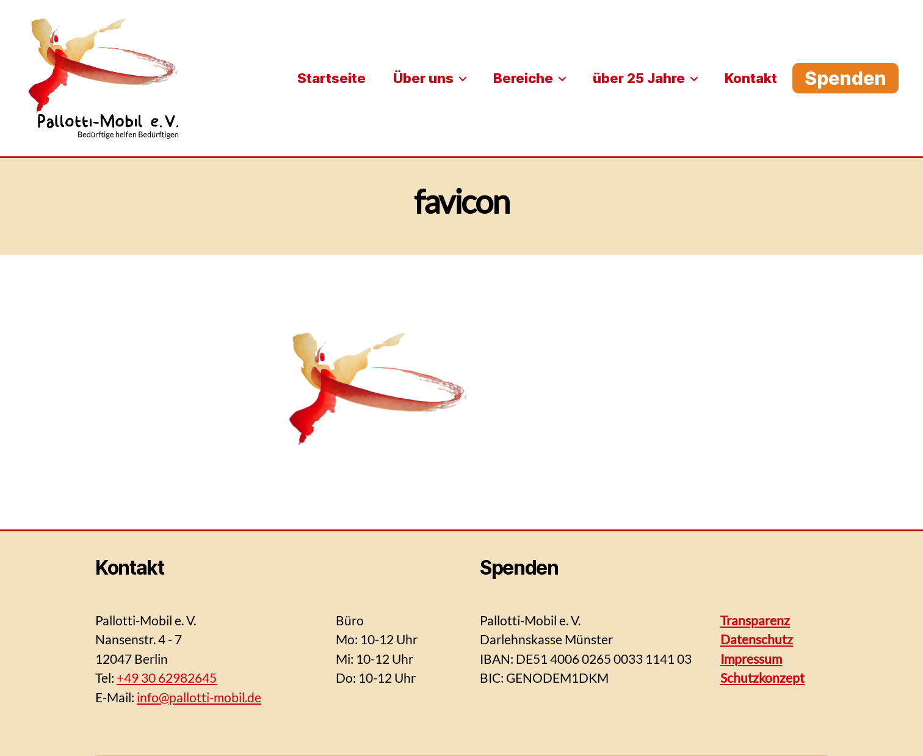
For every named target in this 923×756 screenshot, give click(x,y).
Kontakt (751, 78)
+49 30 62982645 (167, 677)
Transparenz (755, 620)
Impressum (751, 658)
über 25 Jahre (639, 78)
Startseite (331, 78)
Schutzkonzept (762, 677)
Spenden (845, 78)
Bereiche (523, 78)
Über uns (423, 78)
